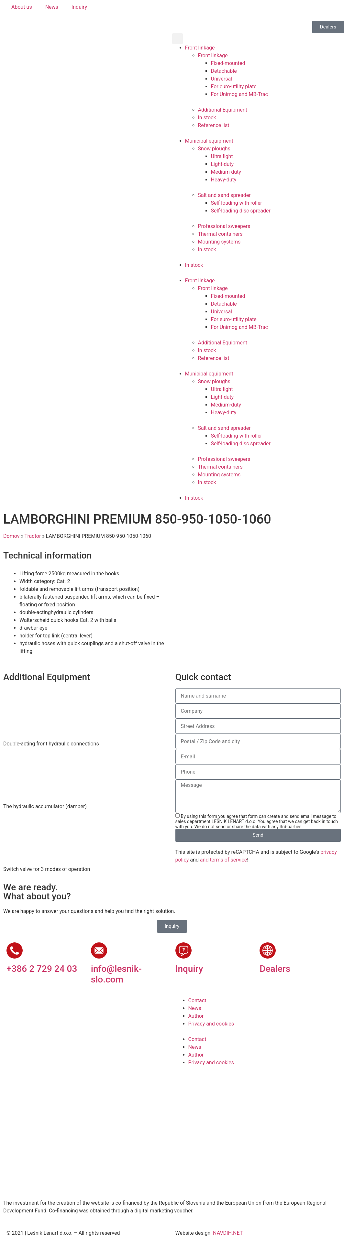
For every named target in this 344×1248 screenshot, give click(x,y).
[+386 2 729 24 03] (14, 950)
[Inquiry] (183, 950)
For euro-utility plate (234, 86)
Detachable (224, 71)
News (194, 1008)
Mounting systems (219, 242)
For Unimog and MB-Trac (239, 94)
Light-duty (222, 164)
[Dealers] (268, 950)
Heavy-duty (224, 180)
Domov (11, 536)
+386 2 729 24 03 (41, 968)
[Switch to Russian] (233, 10)
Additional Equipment (222, 110)
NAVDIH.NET (228, 1233)
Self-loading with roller (236, 203)
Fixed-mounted (228, 63)
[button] (177, 38)
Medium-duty (226, 172)
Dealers (275, 968)
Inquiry (189, 968)
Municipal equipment (209, 141)
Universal (221, 79)
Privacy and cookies (211, 1024)
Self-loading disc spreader (241, 211)
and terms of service (223, 860)
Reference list (213, 125)
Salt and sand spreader (224, 195)
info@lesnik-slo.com (116, 974)
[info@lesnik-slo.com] (99, 950)
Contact (197, 1000)
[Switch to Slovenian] (184, 10)
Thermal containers (220, 234)
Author (196, 1016)
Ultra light (222, 156)
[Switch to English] (196, 10)
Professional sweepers (224, 226)
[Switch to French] (221, 10)
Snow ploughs (214, 149)
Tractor (33, 536)
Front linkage (200, 48)
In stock (207, 117)
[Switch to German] (209, 10)
